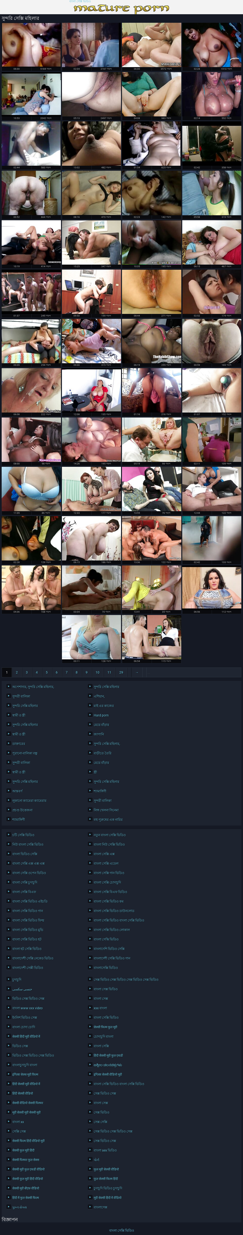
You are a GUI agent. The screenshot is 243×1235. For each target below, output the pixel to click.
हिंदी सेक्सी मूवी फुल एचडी (108, 1055)
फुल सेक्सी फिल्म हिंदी (106, 1179)
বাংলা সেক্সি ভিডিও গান (27, 911)
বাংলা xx (18, 1122)
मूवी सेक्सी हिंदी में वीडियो (108, 1198)
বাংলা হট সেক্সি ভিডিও (27, 949)
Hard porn (101, 715)
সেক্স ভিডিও (101, 1112)
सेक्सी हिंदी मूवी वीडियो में (26, 1036)
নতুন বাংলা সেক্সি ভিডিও (110, 835)
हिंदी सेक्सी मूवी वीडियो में (26, 1084)
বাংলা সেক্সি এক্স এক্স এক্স (28, 863)
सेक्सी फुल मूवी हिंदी (23, 1150)
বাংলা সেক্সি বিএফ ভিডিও (110, 892)
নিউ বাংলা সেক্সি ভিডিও (27, 844)
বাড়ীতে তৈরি (103, 753)
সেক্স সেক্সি (100, 1122)
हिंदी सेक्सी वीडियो (22, 1093)
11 (109, 672)
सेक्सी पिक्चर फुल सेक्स (25, 1160)
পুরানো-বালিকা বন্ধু (24, 753)
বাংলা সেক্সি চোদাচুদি (107, 882)
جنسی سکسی (22, 989)
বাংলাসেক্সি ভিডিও (106, 968)
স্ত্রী (95, 772)
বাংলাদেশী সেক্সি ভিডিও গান (112, 958)
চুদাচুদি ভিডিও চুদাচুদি (108, 1188)
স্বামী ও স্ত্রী (18, 715)
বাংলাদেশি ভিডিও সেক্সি (109, 949)
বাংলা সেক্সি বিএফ (24, 892)
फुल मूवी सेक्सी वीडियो (106, 1169)
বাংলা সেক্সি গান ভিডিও (109, 873)
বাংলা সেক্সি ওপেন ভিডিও (29, 873)
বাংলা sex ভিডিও (105, 1150)
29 (121, 672)
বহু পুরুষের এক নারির (108, 820)
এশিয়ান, (99, 696)
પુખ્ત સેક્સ (19, 1207)
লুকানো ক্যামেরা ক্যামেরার (29, 801)
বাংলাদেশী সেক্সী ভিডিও (27, 968)
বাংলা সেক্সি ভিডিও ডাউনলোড (114, 911)
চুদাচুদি (16, 980)
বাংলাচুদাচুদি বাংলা (24, 1065)
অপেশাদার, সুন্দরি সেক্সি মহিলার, (33, 687)
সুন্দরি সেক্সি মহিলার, (107, 744)
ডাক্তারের (18, 744)
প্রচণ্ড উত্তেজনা (22, 810)
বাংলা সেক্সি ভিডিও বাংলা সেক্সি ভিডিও (119, 920)
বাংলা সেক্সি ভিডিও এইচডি (29, 901)
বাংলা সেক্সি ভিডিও (80, 1)
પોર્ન (96, 1160)
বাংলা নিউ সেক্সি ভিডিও (109, 844)
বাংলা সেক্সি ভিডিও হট (27, 939)
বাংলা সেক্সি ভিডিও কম (109, 901)
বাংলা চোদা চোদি (23, 1027)
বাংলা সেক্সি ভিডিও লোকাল (112, 930)
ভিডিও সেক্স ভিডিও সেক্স (28, 999)
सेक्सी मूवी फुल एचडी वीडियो (28, 1169)
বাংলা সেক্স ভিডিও (106, 989)
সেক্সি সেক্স (19, 1131)
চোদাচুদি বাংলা (103, 1036)
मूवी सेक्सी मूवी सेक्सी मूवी (26, 1112)
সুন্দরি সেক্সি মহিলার (106, 687)
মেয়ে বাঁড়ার (101, 725)
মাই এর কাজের (104, 706)
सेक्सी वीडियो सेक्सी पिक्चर (27, 1103)
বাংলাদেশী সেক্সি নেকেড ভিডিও (32, 958)
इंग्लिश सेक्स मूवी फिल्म (25, 1074)
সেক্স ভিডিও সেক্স (105, 1093)
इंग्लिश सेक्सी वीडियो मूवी (108, 1074)
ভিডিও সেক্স (20, 1046)
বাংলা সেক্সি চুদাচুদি (24, 882)
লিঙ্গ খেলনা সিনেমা (106, 810)
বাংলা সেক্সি (101, 1046)
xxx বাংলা (100, 1008)
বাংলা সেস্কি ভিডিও (106, 939)
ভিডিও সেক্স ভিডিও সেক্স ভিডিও (33, 1055)
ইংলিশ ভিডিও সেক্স (24, 1017)
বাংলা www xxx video (27, 1008)
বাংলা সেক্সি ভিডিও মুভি (27, 930)
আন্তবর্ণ (17, 791)
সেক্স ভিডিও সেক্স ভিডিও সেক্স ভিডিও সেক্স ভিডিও (126, 980)
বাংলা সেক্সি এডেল (106, 863)
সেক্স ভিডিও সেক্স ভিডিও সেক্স (113, 1131)
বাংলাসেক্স (100, 1207)
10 (97, 672)
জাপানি (99, 734)
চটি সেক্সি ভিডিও (23, 835)
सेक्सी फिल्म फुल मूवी (105, 1027)
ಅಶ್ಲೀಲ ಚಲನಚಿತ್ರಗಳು (108, 1065)
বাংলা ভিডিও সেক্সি (24, 854)
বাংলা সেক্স (101, 999)
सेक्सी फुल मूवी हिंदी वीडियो (27, 1179)
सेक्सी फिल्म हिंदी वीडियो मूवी (28, 1141)
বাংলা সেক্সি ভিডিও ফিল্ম (28, 920)
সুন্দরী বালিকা (21, 696)
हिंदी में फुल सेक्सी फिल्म (25, 1198)
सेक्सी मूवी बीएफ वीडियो (25, 1188)
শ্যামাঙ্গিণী (100, 791)
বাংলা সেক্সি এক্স (104, 854)
